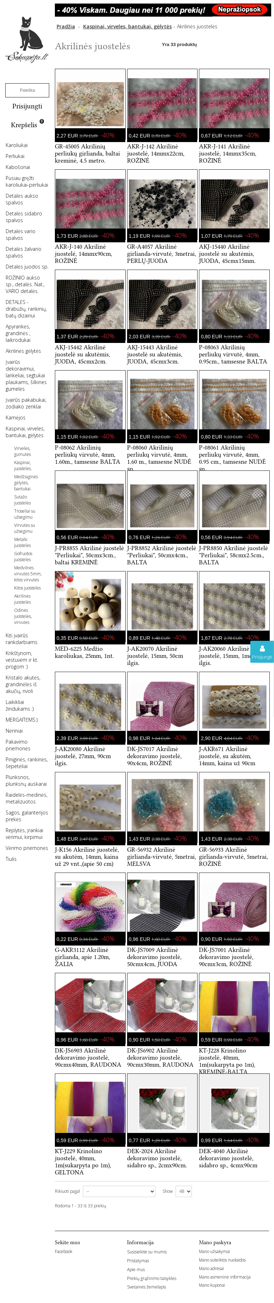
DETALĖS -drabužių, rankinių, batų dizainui (26, 309)
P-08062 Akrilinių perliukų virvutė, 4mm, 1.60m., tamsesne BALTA (87, 454)
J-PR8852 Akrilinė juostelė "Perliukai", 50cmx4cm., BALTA (161, 555)
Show (167, 1191)
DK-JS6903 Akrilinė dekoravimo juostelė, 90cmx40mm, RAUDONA (88, 1057)
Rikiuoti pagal (67, 1191)
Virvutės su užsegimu (24, 528)
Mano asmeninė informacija (225, 1277)
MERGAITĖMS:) (22, 719)
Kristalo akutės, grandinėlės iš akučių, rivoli (23, 684)
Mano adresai (211, 1268)
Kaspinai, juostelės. (23, 465)
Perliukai (15, 156)
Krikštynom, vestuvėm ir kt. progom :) (22, 660)
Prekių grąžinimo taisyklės (151, 1278)
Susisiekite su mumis (147, 1252)
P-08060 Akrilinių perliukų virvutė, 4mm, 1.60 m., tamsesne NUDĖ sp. (159, 458)
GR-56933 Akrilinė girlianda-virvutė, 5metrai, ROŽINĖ (233, 856)
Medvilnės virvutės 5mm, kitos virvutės (28, 574)
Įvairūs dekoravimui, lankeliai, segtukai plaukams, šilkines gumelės (26, 375)
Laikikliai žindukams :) (20, 705)
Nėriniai (14, 730)
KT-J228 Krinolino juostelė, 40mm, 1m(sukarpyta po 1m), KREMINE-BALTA (227, 1061)
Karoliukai (17, 145)
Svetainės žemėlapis (146, 1287)
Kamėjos (15, 417)
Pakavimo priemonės (18, 745)
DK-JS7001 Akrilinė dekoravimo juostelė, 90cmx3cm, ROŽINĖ (226, 957)
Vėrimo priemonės (27, 848)
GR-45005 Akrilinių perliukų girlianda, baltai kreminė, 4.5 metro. (87, 153)
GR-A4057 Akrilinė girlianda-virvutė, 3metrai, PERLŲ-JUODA (161, 253)
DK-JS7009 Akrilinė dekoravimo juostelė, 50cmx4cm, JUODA (154, 957)
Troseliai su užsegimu (24, 514)
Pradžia (66, 26)
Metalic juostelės (22, 542)
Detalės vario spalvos (20, 234)
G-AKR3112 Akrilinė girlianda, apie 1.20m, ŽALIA (82, 957)
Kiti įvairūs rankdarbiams (22, 638)
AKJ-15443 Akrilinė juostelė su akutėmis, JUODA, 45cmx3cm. (154, 354)
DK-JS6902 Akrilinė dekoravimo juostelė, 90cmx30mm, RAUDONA (160, 1057)
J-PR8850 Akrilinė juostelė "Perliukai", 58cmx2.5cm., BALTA (233, 555)
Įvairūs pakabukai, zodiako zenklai (26, 403)
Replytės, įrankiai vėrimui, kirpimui (24, 833)
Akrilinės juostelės (22, 599)
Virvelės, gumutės (22, 451)
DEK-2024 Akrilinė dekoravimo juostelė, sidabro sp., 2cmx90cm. (157, 1158)
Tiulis (11, 859)
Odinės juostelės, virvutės (23, 616)
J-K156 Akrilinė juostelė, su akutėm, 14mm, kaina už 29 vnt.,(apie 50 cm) (87, 856)
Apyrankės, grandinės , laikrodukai (18, 333)
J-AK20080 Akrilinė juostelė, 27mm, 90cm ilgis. (83, 756)
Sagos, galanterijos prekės (27, 816)
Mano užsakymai (214, 1251)
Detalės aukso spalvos (22, 199)
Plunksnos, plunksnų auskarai (26, 780)
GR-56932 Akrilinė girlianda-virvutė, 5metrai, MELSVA (161, 856)
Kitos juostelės (27, 588)
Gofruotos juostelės (23, 557)
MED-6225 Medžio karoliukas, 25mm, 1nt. (84, 652)
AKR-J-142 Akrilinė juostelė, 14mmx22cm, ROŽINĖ (155, 153)
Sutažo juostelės (22, 500)
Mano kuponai (212, 1285)
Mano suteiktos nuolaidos (222, 1260)
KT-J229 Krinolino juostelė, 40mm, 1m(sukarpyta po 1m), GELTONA (83, 1161)
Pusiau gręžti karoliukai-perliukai (27, 181)
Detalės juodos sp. (27, 266)
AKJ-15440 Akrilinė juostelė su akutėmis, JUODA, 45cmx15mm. (227, 253)
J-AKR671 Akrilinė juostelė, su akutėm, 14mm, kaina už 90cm (227, 756)
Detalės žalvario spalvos (23, 252)
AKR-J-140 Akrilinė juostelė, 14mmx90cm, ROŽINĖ (83, 253)
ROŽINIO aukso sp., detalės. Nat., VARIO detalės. (25, 284)
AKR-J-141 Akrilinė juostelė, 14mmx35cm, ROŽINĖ (227, 153)
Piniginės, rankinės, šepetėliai (27, 762)
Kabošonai (18, 167)
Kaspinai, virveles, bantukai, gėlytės (25, 432)
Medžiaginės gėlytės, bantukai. (26, 483)
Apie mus (136, 1270)
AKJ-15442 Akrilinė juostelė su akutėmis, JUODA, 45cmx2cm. (82, 354)
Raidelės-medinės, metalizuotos (26, 798)
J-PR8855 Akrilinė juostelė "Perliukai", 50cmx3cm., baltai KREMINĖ (89, 555)
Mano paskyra (215, 1242)
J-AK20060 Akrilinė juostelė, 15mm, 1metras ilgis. (230, 655)
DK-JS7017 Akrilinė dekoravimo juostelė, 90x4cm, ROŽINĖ (154, 756)
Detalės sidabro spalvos (24, 217)
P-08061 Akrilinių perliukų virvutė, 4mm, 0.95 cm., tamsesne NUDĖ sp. (232, 458)
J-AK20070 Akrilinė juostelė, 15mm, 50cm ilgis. (155, 655)
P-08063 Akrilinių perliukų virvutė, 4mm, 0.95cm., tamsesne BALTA (233, 354)
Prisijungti (27, 106)
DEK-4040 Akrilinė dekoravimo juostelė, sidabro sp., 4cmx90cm (228, 1158)
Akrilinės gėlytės (23, 351)
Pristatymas (138, 1261)
